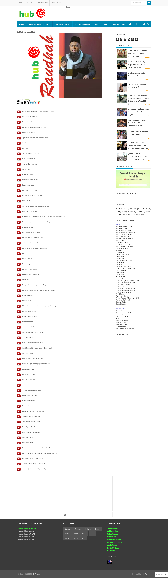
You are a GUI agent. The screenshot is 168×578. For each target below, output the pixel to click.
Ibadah (128, 214)
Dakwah (135, 214)
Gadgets (119, 212)
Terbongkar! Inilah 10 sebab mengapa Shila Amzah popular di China (138, 145)
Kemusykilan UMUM (26, 539)
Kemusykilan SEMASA (27, 537)
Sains (130, 212)
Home (21, 3)
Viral (144, 208)
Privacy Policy (42, 3)
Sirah (141, 214)
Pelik (133, 208)
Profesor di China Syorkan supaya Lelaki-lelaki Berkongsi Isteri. (139, 64)
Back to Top (161, 574)
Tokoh (121, 214)
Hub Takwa (35, 574)
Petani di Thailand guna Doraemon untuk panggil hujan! (138, 112)
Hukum (139, 212)
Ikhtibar (148, 212)
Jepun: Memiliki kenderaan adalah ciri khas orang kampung (137, 156)
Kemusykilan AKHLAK (26, 534)
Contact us (56, 3)
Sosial (119, 208)
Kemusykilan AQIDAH (26, 531)
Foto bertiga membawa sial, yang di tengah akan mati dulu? (137, 53)
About (29, 3)
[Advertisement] (108, 15)
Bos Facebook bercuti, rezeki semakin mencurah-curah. (137, 123)
